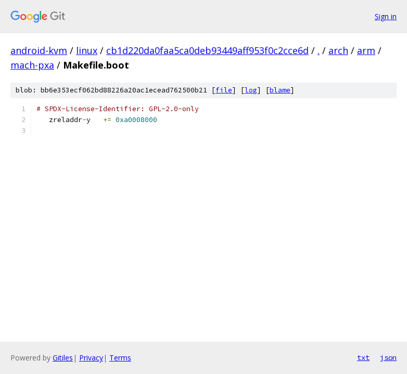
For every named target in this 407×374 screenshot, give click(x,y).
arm (366, 50)
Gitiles (63, 358)
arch (338, 50)
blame (280, 90)
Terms (120, 358)
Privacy (91, 358)
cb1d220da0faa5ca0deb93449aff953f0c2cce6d (207, 50)
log (251, 90)
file (223, 90)
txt (363, 357)
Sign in (386, 16)
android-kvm (38, 50)
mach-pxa (32, 65)
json (388, 357)
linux (86, 50)
